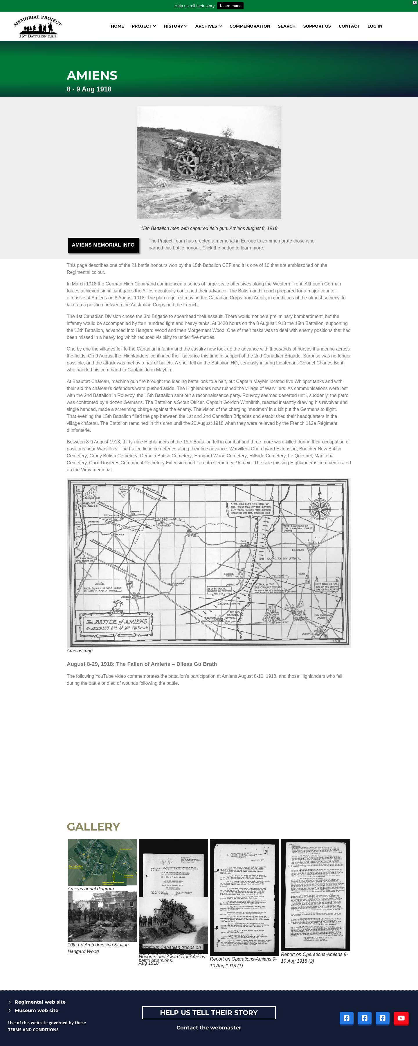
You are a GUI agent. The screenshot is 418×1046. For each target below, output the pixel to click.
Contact (349, 26)
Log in (374, 26)
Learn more (230, 5)
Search (287, 26)
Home (117, 26)
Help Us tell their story (209, 1013)
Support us (317, 26)
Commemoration (250, 26)
